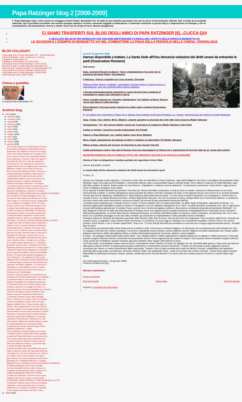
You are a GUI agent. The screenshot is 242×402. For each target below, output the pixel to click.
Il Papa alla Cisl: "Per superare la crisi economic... (26, 164)
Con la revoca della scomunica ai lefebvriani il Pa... (27, 339)
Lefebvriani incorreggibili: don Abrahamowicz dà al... (27, 238)
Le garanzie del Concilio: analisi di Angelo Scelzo (26, 326)
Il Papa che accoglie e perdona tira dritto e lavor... (26, 292)
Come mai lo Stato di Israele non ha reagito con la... (27, 154)
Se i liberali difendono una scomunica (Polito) (24, 324)
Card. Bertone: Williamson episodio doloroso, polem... (28, 321)
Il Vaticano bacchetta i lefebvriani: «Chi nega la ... (26, 183)
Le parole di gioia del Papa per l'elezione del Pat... (26, 341)
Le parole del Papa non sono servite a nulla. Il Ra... (27, 279)
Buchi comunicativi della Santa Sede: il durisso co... (27, 171)
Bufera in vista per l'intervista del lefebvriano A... (26, 294)
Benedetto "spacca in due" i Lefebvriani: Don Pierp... (27, 245)
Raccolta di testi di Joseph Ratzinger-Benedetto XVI (24, 66)
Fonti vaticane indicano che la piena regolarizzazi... (27, 213)
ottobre (10, 122)
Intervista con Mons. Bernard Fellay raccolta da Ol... (27, 233)
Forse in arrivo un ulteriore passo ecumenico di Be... (27, 230)
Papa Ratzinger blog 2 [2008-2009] (59, 12)
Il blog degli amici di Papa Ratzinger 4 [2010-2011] (24, 70)
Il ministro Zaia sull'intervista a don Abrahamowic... (27, 208)
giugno (10, 132)
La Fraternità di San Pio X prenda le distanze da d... (27, 284)
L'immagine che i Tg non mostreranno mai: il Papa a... (28, 353)
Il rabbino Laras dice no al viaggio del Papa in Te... (26, 287)
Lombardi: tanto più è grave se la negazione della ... (27, 218)
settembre (11, 124)
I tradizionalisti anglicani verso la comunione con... (26, 179)
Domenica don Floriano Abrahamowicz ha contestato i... (29, 277)
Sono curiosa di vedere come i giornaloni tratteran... (27, 156)
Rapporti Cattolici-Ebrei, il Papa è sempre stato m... (27, 304)
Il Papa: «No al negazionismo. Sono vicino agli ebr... (27, 306)
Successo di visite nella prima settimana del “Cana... (27, 198)
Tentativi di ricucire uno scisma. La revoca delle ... (26, 378)
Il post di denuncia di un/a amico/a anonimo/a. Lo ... (27, 270)
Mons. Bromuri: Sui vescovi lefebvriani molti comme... (28, 358)
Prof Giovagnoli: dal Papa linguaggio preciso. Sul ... (27, 196)
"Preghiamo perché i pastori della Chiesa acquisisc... (27, 334)
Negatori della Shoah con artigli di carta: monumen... (27, 166)
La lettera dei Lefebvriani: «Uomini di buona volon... (27, 375)
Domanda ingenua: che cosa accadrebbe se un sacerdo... (29, 289)
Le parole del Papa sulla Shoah (19, 346)
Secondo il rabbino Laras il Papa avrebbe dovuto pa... (28, 309)
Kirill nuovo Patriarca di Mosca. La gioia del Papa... (27, 343)
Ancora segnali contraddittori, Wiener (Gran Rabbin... (28, 252)
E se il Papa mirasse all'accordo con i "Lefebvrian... (27, 243)
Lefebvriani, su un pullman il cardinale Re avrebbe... (27, 388)
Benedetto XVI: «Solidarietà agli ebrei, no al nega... (27, 361)
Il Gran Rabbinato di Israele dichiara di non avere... (27, 331)
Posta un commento (91, 277)
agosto (10, 127)
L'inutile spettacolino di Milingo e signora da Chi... (26, 174)
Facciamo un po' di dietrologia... (19, 272)
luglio (9, 129)
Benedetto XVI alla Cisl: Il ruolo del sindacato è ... (26, 161)
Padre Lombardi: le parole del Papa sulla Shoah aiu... (28, 351)
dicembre (11, 117)
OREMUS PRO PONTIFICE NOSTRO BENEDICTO (27, 260)
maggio (10, 134)
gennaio (11, 144)
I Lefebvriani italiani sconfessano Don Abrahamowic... (28, 262)
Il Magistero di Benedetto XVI (15, 59)
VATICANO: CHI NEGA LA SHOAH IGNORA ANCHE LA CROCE (32, 220)
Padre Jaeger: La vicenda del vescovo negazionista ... (28, 201)
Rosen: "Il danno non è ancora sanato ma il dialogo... (27, 299)
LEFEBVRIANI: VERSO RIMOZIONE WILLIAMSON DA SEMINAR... (34, 193)
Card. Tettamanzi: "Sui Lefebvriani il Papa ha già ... (27, 257)
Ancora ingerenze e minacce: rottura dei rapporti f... (27, 159)
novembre (11, 119)
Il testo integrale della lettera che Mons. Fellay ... (26, 390)
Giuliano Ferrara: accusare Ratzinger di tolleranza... (27, 225)
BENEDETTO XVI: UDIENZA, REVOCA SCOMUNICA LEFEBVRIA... (34, 363)
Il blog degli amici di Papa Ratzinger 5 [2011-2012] (24, 64)
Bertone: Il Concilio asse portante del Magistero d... (27, 255)
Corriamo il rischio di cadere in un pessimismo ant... (27, 275)
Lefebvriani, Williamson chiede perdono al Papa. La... (28, 188)
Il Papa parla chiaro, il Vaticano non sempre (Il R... (26, 228)
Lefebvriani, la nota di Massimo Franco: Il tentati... (26, 267)
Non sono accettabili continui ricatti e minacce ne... (27, 368)
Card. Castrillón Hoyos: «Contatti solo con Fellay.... (27, 240)
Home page (161, 281)
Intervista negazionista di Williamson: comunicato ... (27, 316)
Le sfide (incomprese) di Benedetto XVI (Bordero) (26, 210)
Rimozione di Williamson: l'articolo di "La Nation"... (26, 191)
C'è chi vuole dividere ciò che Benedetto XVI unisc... (27, 147)
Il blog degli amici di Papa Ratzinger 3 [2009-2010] (24, 72)
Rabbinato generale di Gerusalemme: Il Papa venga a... (29, 247)
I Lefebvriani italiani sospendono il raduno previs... (26, 215)
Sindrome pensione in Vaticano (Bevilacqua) (24, 181)
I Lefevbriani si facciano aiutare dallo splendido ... (26, 297)
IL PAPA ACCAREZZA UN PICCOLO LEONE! (25, 366)
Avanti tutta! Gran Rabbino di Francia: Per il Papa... (27, 151)
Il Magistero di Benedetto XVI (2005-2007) (20, 61)
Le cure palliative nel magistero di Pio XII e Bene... (26, 203)
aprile (9, 137)
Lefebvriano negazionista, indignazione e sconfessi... (27, 250)
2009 (7, 114)
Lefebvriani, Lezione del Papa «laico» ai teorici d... (26, 385)
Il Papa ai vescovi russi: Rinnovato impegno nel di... (27, 206)
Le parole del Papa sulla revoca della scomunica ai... (27, 348)
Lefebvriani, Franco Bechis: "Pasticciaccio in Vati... (26, 319)
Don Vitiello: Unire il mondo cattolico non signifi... (26, 356)
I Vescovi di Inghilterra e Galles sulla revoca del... (26, 302)
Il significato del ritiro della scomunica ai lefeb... (25, 176)
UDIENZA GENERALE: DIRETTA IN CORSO (24, 373)
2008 (7, 393)
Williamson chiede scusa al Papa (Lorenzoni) (24, 169)
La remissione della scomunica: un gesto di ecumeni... (28, 186)
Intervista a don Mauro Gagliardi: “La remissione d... (27, 265)
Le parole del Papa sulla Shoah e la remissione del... (27, 336)
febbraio (11, 142)
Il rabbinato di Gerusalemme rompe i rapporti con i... (27, 371)
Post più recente (91, 281)
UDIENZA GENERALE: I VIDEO (19, 329)
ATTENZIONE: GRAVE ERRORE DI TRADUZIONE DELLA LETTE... (34, 380)
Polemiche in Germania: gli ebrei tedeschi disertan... (27, 314)
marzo (10, 139)
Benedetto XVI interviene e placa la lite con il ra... (26, 235)
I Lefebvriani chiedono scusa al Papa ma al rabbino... (28, 383)
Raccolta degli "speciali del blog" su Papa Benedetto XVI (27, 68)
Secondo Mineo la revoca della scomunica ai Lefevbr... (28, 311)
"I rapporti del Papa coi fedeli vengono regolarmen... (27, 223)
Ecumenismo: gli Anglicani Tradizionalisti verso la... (27, 149)
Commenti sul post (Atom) (105, 287)
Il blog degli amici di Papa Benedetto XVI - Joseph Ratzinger (28, 55)
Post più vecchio (232, 281)
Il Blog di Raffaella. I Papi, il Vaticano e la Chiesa (23, 57)
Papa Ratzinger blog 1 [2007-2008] (17, 74)
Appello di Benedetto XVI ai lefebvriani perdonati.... (27, 282)
